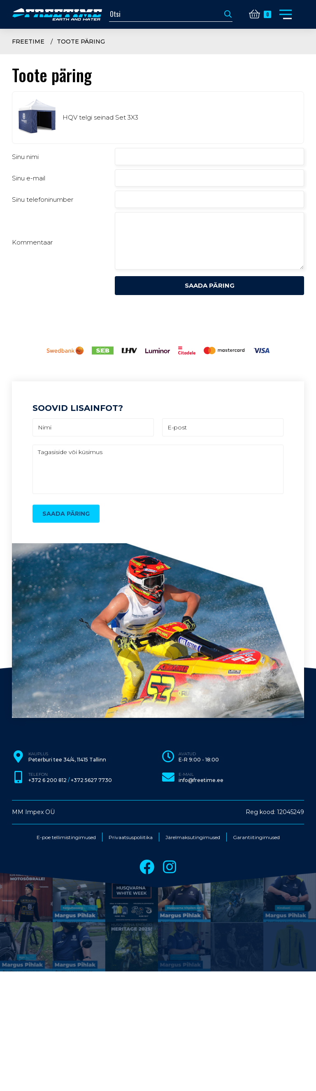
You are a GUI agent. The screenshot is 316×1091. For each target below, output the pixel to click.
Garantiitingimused (256, 837)
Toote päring (81, 41)
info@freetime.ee (201, 780)
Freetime (28, 41)
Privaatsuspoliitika (131, 837)
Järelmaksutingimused (192, 837)
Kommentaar (32, 242)
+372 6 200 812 (47, 780)
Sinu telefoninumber (42, 199)
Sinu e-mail (28, 178)
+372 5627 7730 (91, 780)
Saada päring (210, 285)
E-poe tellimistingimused (66, 837)
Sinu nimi (25, 157)
